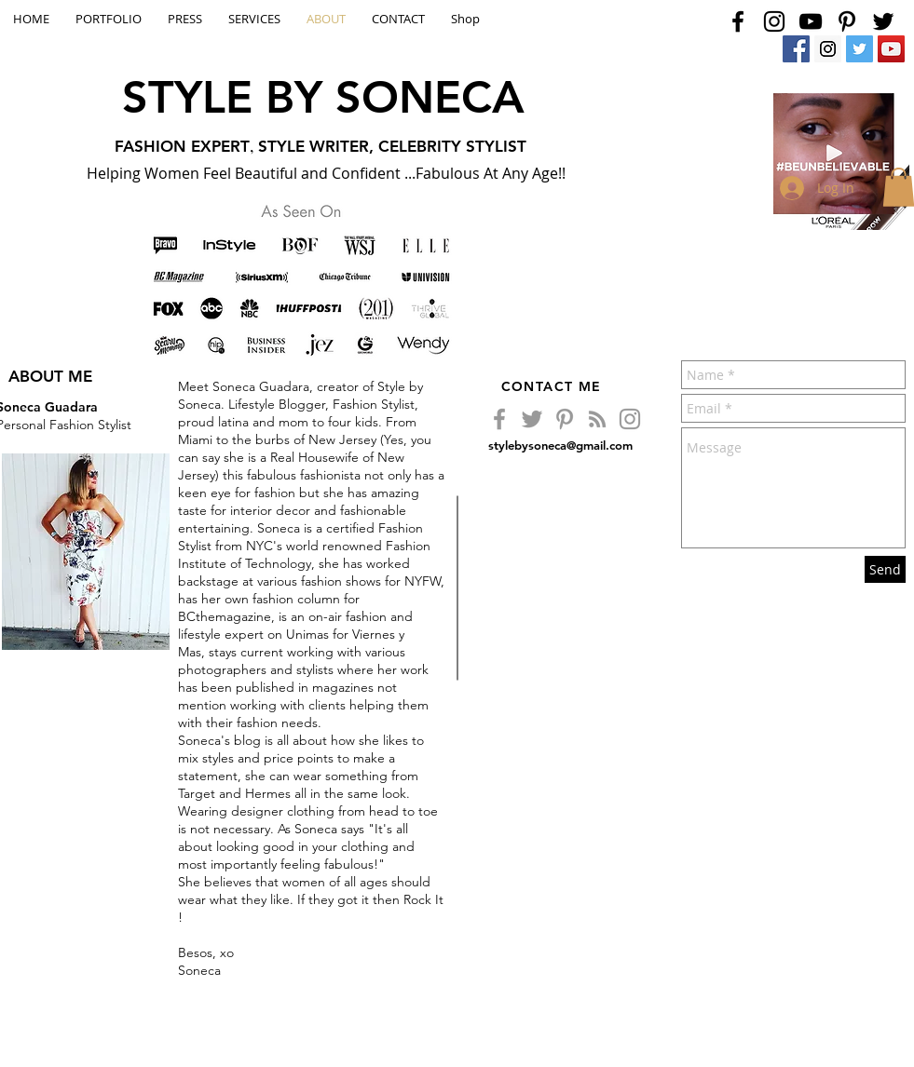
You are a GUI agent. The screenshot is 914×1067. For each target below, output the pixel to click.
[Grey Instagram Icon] (630, 419)
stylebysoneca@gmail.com (560, 445)
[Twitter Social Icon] (859, 48)
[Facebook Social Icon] (796, 48)
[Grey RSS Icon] (597, 419)
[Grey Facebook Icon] (499, 419)
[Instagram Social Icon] (827, 48)
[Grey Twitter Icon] (532, 419)
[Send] (885, 569)
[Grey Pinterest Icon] (565, 419)
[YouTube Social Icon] (891, 48)
